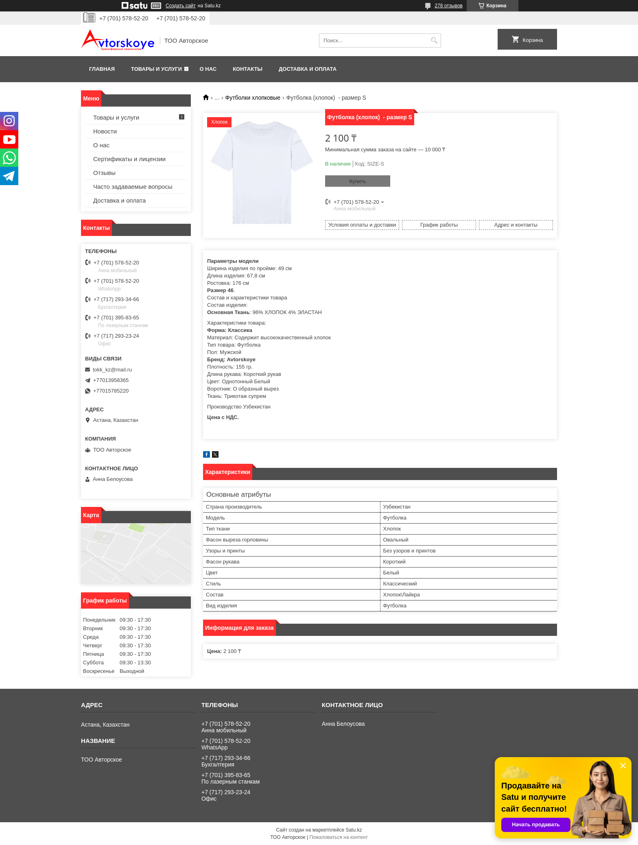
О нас (208, 69)
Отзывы (104, 172)
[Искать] (434, 40)
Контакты (247, 69)
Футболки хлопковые (253, 97)
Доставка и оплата (307, 69)
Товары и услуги (156, 69)
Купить (357, 181)
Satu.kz (353, 830)
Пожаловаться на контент (338, 837)
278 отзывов (449, 6)
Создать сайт (181, 6)
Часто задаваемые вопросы (133, 186)
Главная (102, 69)
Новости (105, 131)
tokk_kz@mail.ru (112, 370)
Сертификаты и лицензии (129, 158)
